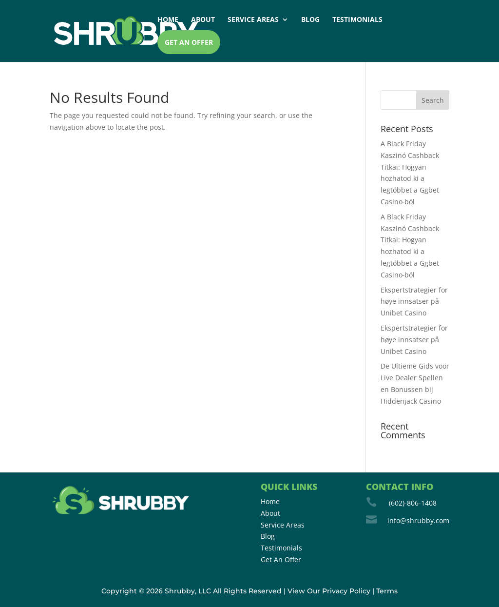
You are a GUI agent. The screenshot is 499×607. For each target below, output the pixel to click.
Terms (387, 591)
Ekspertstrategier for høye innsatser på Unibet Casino (414, 301)
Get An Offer (281, 559)
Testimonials (357, 20)
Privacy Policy (346, 591)
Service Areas (253, 20)
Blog (310, 20)
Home (167, 20)
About (203, 20)
